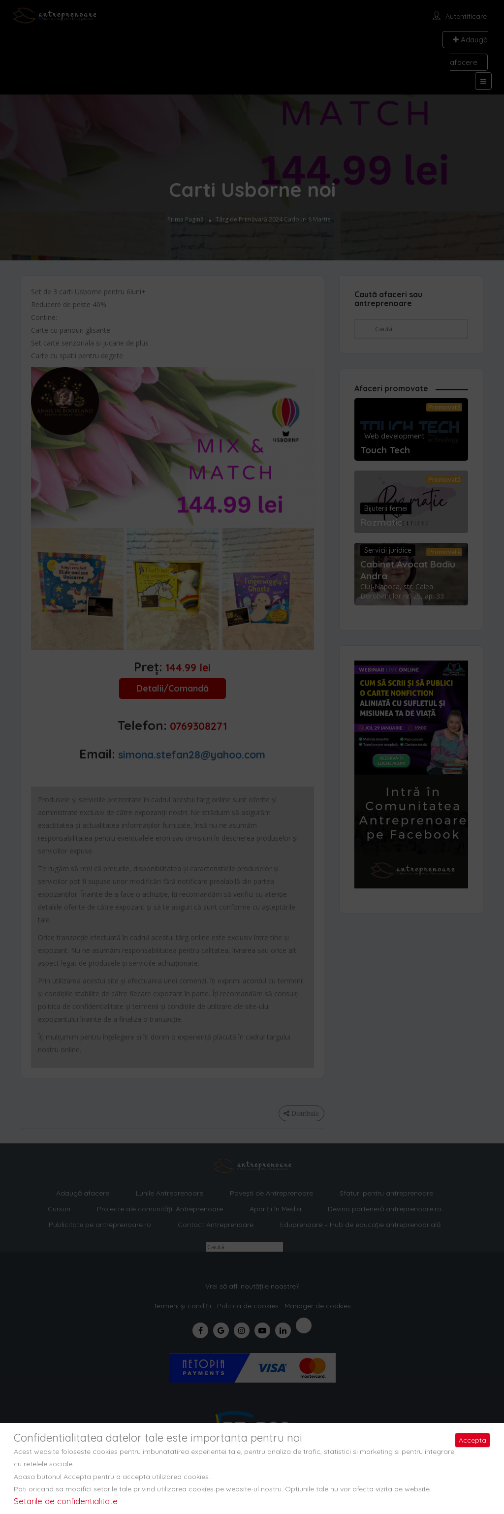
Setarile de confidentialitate (66, 1501)
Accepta (472, 1440)
